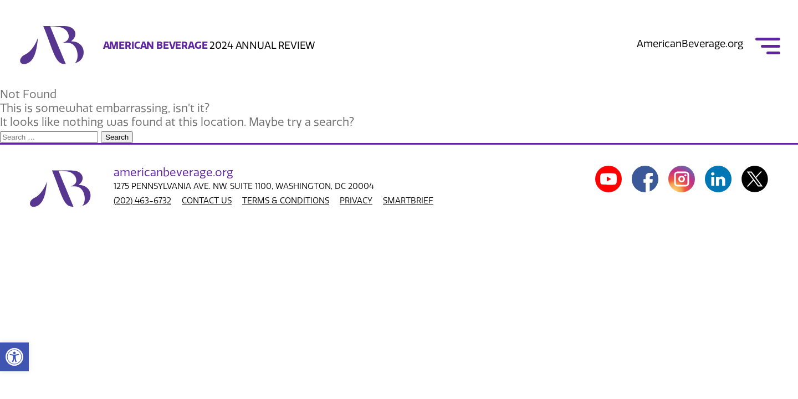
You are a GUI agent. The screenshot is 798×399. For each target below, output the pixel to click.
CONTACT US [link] (207, 201)
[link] (14, 356)
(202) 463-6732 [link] (142, 201)
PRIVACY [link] (356, 201)
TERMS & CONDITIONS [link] (285, 201)
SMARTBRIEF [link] (408, 201)
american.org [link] (173, 172)
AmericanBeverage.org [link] (690, 44)
